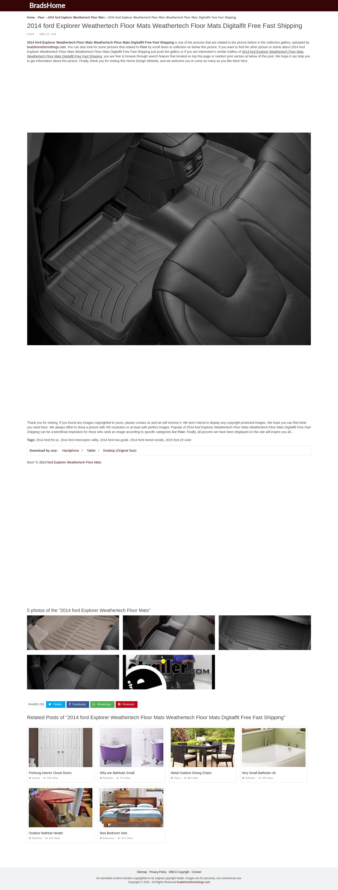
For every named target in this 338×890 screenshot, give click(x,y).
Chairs (176, 778)
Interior (34, 778)
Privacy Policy (158, 872)
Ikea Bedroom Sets (113, 833)
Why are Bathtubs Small (117, 773)
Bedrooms (107, 838)
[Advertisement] (169, 99)
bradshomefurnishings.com (46, 47)
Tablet (91, 450)
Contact (196, 872)
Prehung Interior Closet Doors (50, 773)
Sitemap (142, 872)
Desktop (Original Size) (119, 450)
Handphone (70, 450)
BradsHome (47, 5)
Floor (30, 34)
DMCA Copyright (179, 872)
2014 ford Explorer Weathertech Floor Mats (70, 462)
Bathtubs (106, 778)
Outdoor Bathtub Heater (46, 833)
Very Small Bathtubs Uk (259, 773)
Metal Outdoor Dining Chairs (191, 773)
